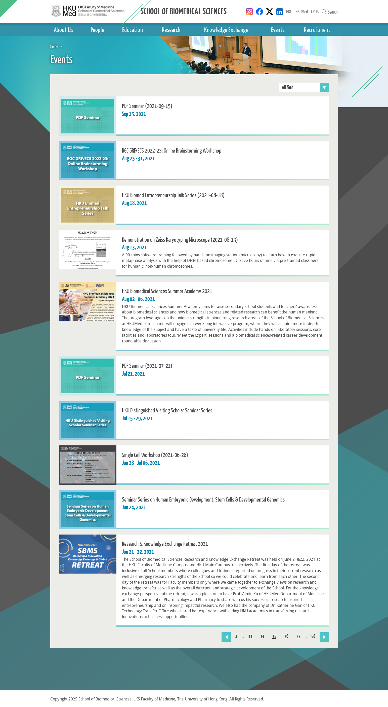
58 (313, 636)
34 (262, 636)
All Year (305, 87)
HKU (289, 12)
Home (54, 46)
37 (298, 636)
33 (250, 636)
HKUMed (301, 12)
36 (286, 636)
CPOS (315, 12)
